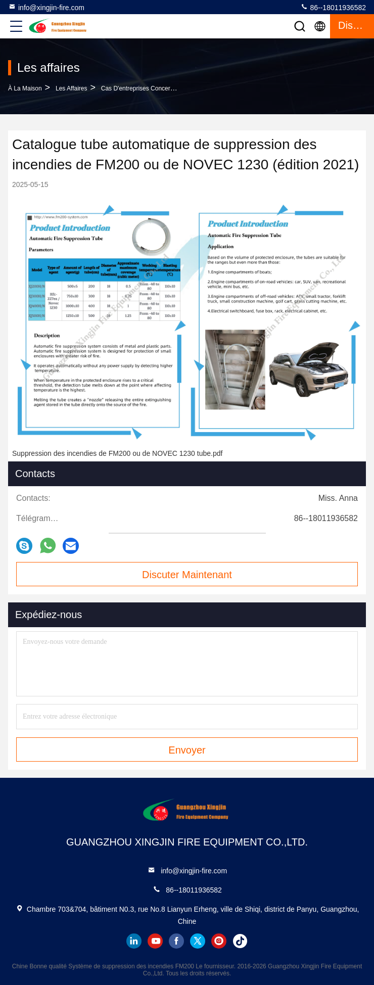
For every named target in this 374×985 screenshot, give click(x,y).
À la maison (25, 88)
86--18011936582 (333, 7)
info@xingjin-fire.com (46, 7)
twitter (197, 941)
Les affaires (71, 88)
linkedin (134, 941)
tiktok (240, 941)
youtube (155, 941)
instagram (218, 941)
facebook (176, 941)
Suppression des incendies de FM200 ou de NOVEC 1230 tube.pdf (117, 453)
